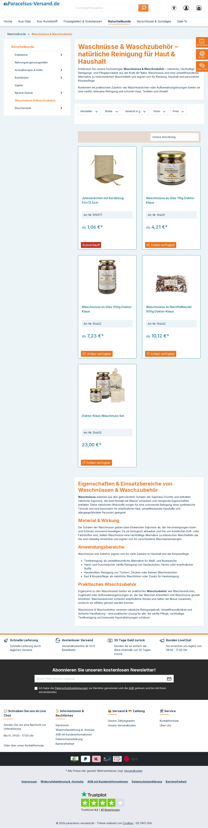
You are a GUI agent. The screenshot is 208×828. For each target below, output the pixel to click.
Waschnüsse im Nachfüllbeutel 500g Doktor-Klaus (168, 309)
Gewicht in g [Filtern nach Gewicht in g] (135, 111)
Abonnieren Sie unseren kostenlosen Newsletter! (104, 670)
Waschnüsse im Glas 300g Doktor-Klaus (107, 309)
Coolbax (128, 823)
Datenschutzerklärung (69, 739)
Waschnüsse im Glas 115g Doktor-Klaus (170, 200)
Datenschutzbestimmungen (71, 688)
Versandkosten (133, 770)
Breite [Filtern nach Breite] (111, 111)
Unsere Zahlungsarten (121, 720)
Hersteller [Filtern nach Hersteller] (89, 111)
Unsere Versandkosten (122, 725)
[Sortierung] (174, 137)
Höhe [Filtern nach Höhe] (159, 111)
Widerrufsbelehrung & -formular (75, 729)
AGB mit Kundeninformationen (74, 734)
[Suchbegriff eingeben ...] (106, 8)
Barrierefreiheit (65, 743)
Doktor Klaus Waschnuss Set (103, 416)
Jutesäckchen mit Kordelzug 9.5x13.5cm (103, 200)
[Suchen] (143, 8)
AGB (131, 688)
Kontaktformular (34, 745)
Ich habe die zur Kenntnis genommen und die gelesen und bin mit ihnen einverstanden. (102, 690)
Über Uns (165, 725)
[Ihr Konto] (186, 7)
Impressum (62, 725)
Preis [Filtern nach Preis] (178, 111)
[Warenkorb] (199, 7)
